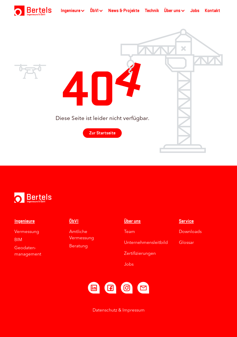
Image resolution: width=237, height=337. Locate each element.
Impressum (133, 310)
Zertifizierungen (140, 254)
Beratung (78, 246)
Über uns (132, 221)
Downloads (190, 232)
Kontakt (212, 10)
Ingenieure (24, 221)
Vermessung (26, 232)
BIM (18, 240)
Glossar (186, 243)
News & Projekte (123, 10)
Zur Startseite (102, 133)
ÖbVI (73, 221)
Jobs (195, 10)
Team (129, 232)
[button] (73, 11)
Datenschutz (105, 310)
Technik (152, 10)
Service (186, 221)
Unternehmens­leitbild (146, 243)
